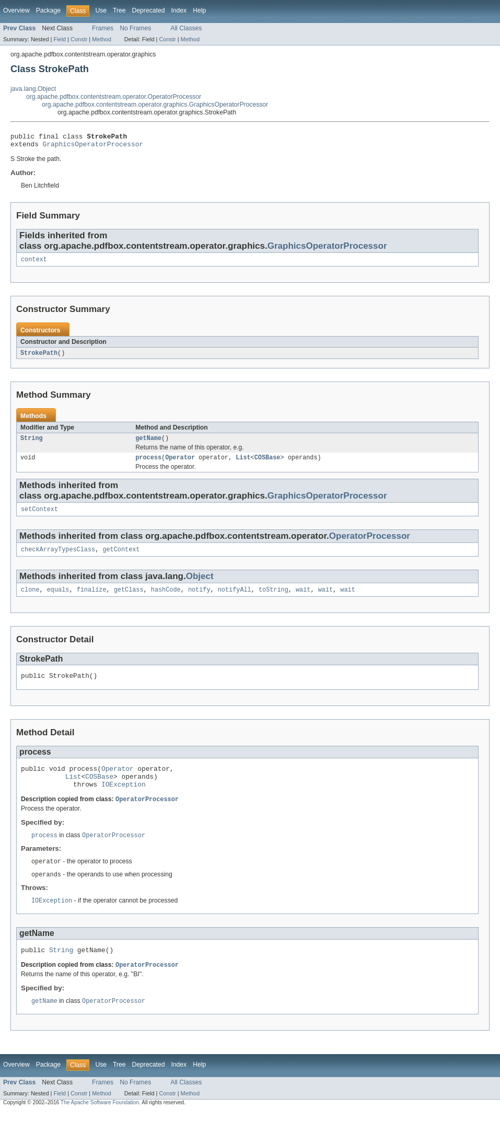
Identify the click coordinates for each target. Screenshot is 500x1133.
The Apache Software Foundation (100, 1124)
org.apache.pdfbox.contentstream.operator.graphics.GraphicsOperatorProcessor (155, 104)
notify (199, 599)
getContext (120, 558)
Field (59, 39)
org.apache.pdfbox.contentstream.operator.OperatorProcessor (113, 96)
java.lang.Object (33, 89)
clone (30, 599)
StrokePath (38, 357)
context (34, 263)
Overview (16, 10)
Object (200, 585)
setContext (39, 517)
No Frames (135, 28)
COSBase (267, 464)
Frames (102, 28)
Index (179, 10)
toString (273, 599)
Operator (180, 464)
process (148, 464)
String (31, 444)
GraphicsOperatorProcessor (93, 147)
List (243, 464)
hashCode (166, 599)
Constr (79, 39)
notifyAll (234, 599)
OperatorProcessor (369, 544)
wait (303, 599)
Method (101, 39)
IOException (123, 800)
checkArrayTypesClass (58, 558)
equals (58, 599)
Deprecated (148, 10)
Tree (119, 10)
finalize (92, 599)
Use (101, 10)
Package (48, 10)
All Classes (186, 28)
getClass (129, 599)
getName (148, 444)
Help (199, 10)
